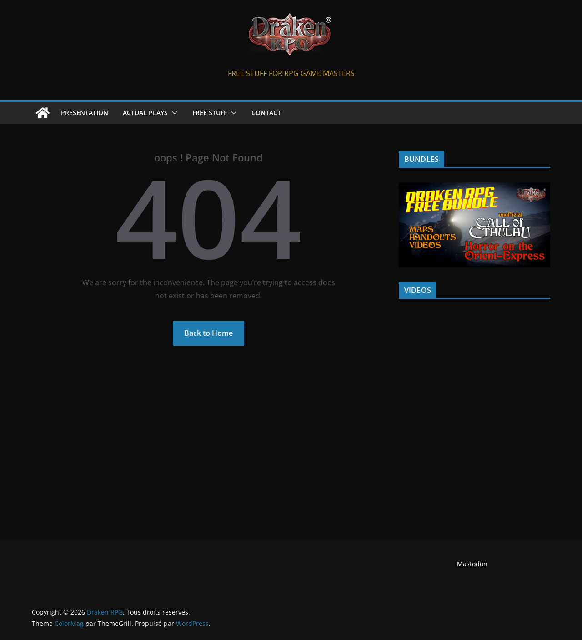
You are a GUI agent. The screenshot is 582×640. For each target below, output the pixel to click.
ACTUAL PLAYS (145, 112)
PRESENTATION (84, 112)
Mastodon (472, 563)
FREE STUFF (209, 112)
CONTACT (266, 112)
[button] (173, 112)
